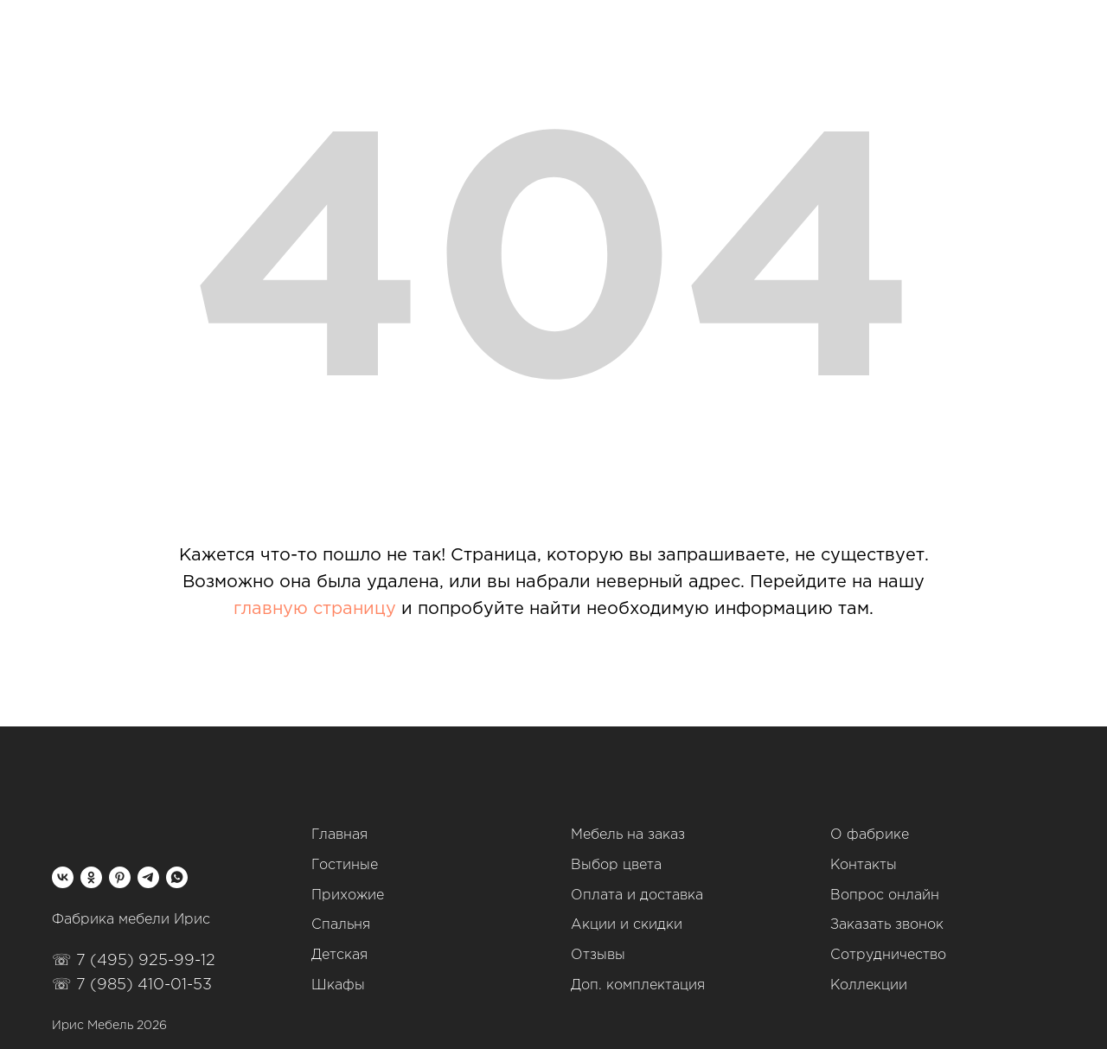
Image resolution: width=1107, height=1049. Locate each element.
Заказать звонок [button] (887, 924)
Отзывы (598, 955)
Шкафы (338, 985)
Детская (339, 955)
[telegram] (148, 877)
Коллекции (868, 985)
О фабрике (869, 834)
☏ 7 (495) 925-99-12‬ (133, 961)
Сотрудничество (888, 955)
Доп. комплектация (638, 985)
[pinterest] (120, 877)
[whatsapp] (177, 877)
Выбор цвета (616, 865)
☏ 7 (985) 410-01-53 (132, 985)
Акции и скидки (626, 924)
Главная (339, 834)
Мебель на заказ (628, 834)
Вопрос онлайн (884, 895)
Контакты (863, 865)
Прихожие (347, 895)
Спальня (340, 924)
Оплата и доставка (637, 895)
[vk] (63, 877)
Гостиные (344, 865)
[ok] (91, 877)
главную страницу (315, 609)
